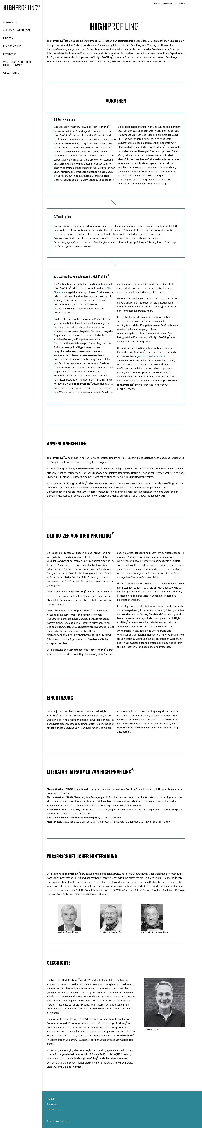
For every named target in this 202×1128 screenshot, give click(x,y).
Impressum (167, 4)
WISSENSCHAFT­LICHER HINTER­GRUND (17, 64)
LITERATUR (9, 54)
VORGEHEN (10, 22)
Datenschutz (180, 4)
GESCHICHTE (11, 73)
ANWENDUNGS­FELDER (17, 30)
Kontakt (157, 4)
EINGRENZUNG (12, 46)
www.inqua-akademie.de (151, 356)
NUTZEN (8, 38)
